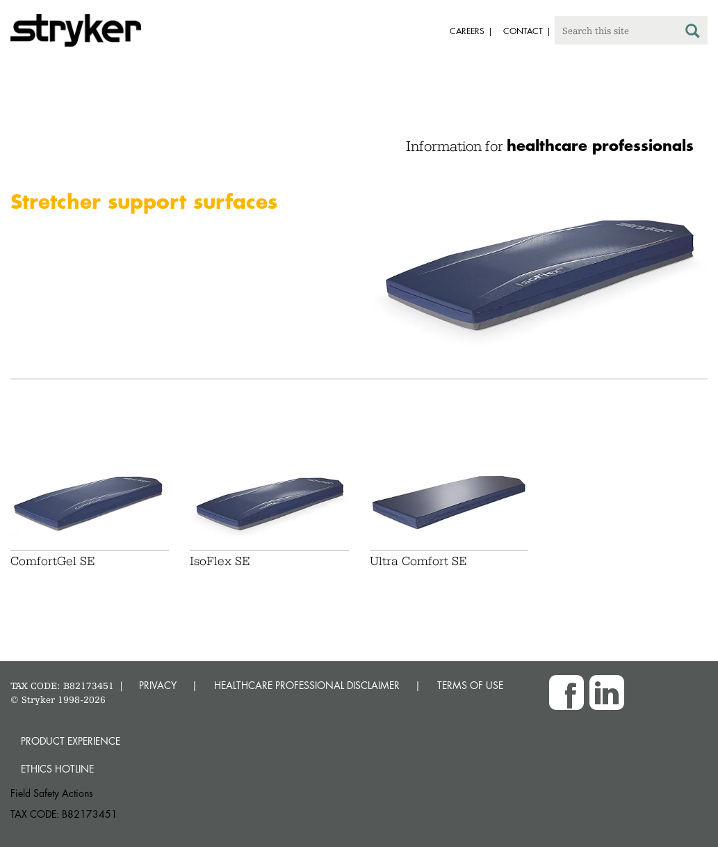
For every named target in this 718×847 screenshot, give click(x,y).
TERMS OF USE (470, 685)
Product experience (70, 740)
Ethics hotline (57, 768)
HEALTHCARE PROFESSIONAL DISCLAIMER (307, 685)
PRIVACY (158, 685)
